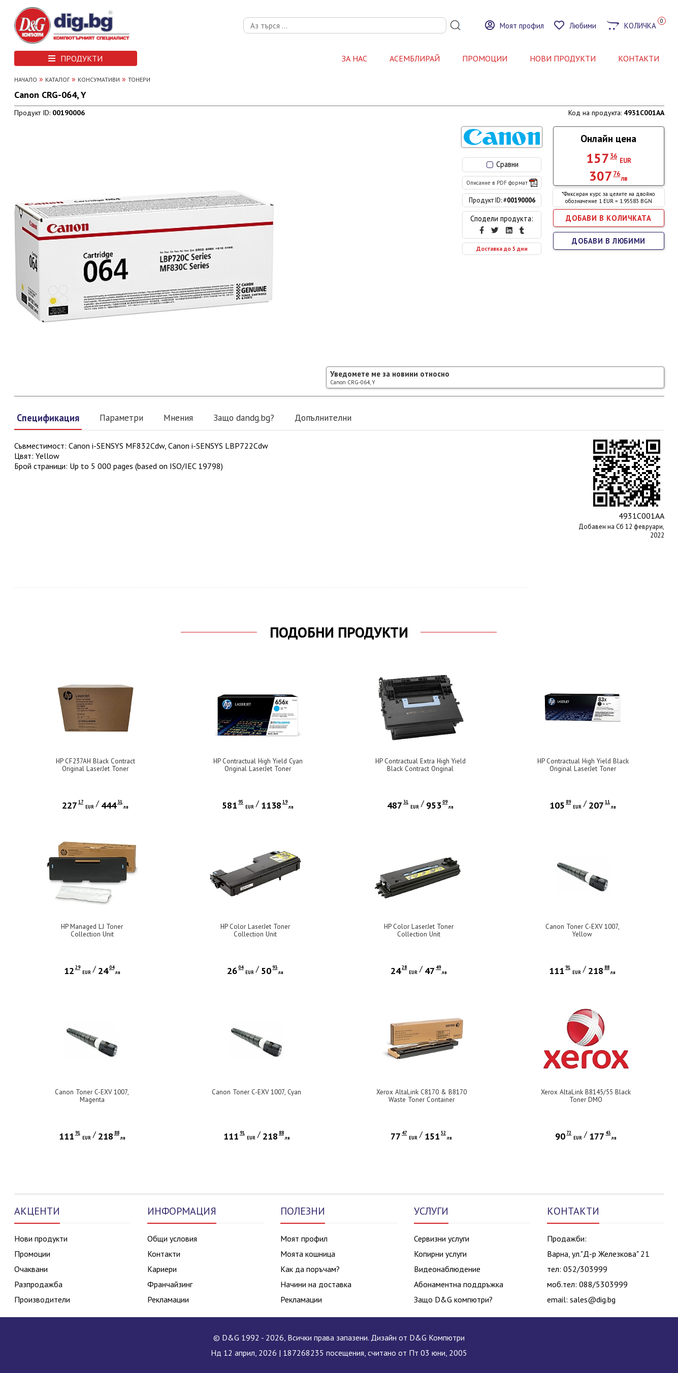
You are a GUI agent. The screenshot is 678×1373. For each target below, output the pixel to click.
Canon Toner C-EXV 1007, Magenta (92, 1096)
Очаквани (31, 1269)
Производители (42, 1299)
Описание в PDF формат (501, 183)
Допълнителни (323, 417)
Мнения (178, 417)
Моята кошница (307, 1254)
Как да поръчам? (310, 1269)
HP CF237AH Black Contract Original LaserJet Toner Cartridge (95, 769)
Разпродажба (38, 1284)
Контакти (163, 1254)
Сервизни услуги (441, 1238)
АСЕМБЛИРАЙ (415, 58)
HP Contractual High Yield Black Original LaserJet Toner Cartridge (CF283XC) (583, 769)
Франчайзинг (169, 1284)
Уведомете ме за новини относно (389, 377)
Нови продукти (41, 1238)
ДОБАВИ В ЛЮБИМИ (608, 241)
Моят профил (304, 1238)
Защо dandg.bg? (243, 417)
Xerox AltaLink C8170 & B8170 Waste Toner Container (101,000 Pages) (421, 1100)
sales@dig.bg (593, 1299)
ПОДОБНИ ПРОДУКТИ (339, 632)
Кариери (162, 1269)
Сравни (503, 164)
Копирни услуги (440, 1254)
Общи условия (172, 1238)
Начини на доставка (315, 1284)
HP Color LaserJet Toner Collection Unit (255, 930)
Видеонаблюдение (447, 1269)
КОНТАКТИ (638, 58)
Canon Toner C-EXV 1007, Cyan (256, 1092)
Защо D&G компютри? (453, 1299)
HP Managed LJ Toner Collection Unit (92, 930)
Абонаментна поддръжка (458, 1284)
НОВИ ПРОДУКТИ (563, 58)
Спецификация (48, 418)
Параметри (121, 417)
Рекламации (168, 1299)
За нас (354, 58)
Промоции (484, 58)
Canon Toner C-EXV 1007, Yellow (582, 930)
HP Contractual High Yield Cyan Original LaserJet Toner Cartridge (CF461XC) (258, 769)
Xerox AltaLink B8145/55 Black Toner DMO (586, 1096)
